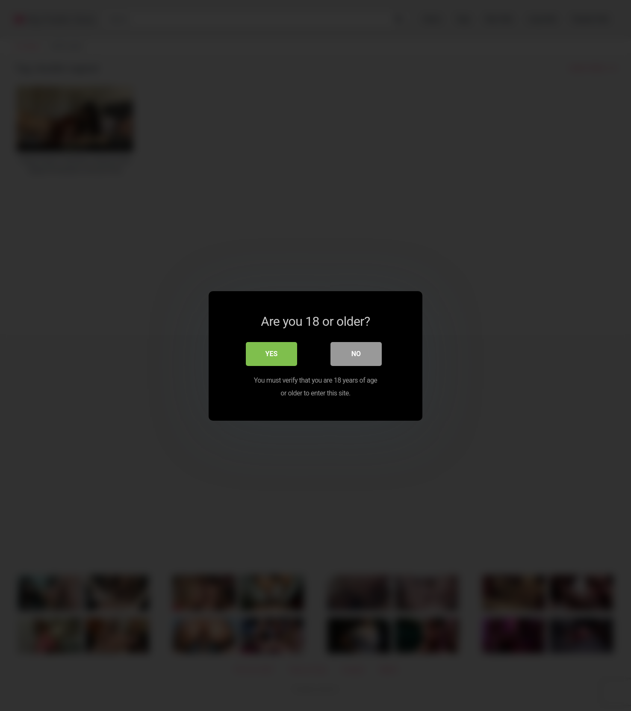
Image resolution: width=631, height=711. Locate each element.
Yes (271, 353)
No (356, 353)
